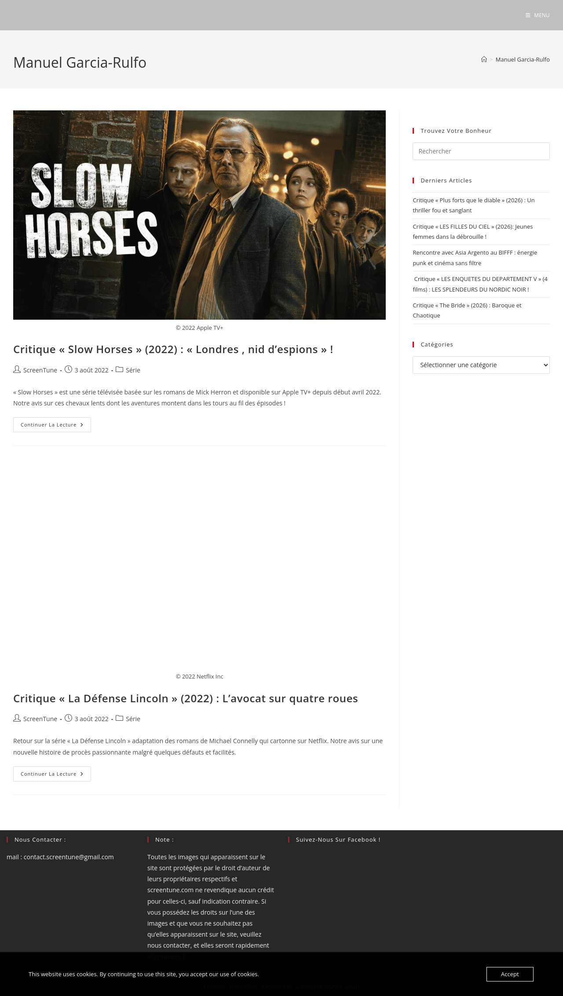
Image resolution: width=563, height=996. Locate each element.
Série (133, 370)
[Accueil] (484, 59)
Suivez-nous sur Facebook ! (338, 839)
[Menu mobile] (538, 14)
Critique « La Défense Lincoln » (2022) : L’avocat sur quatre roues (185, 698)
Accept (510, 974)
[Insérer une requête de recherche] (481, 151)
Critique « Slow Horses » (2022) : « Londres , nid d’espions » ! (173, 349)
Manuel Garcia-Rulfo (523, 59)
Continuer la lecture (56, 426)
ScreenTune (40, 370)
